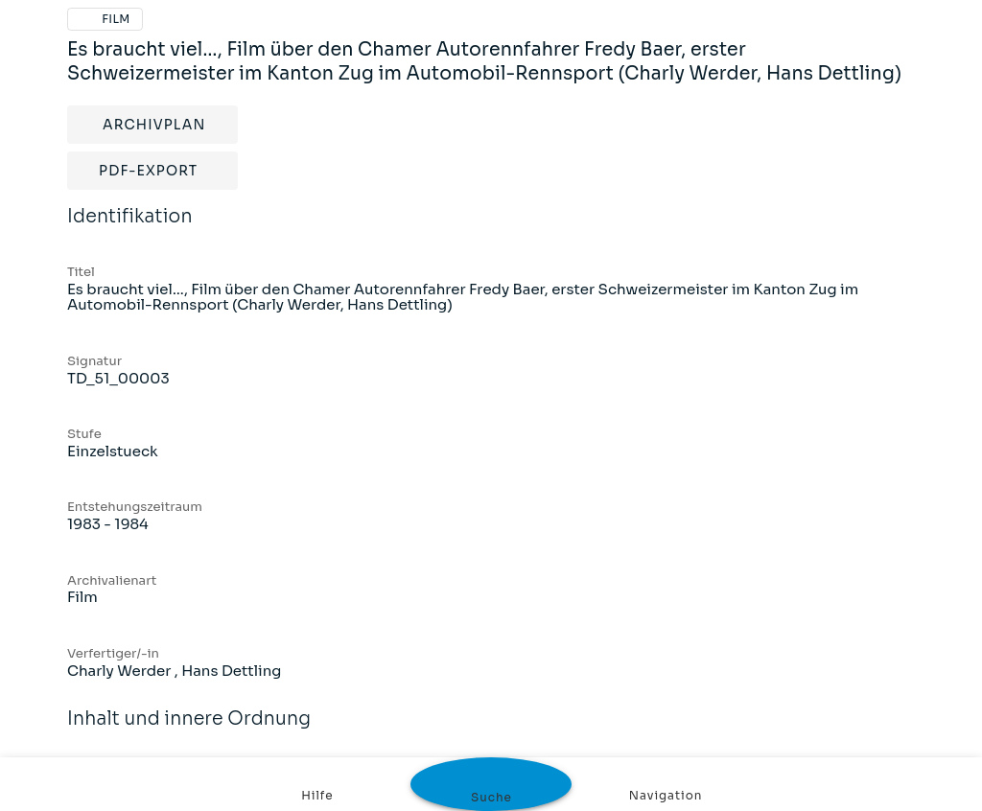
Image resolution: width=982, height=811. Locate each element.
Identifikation (130, 229)
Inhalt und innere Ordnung (189, 731)
